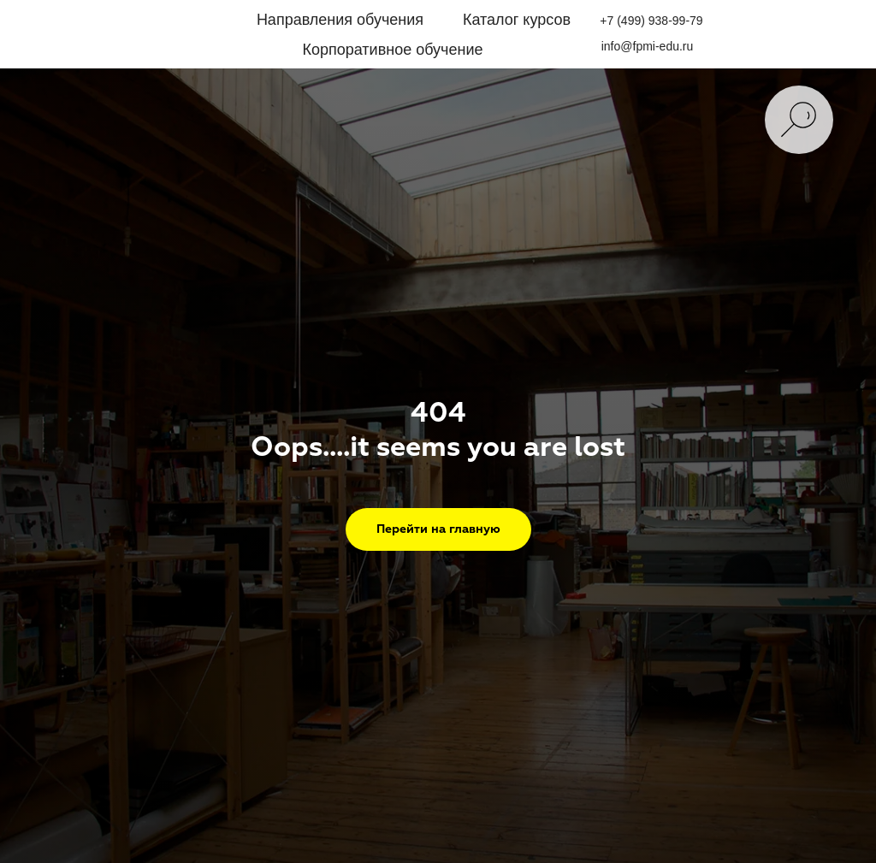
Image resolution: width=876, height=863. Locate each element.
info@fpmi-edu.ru (647, 46)
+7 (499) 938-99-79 (651, 20)
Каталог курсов (517, 19)
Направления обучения (340, 19)
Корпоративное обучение (392, 49)
